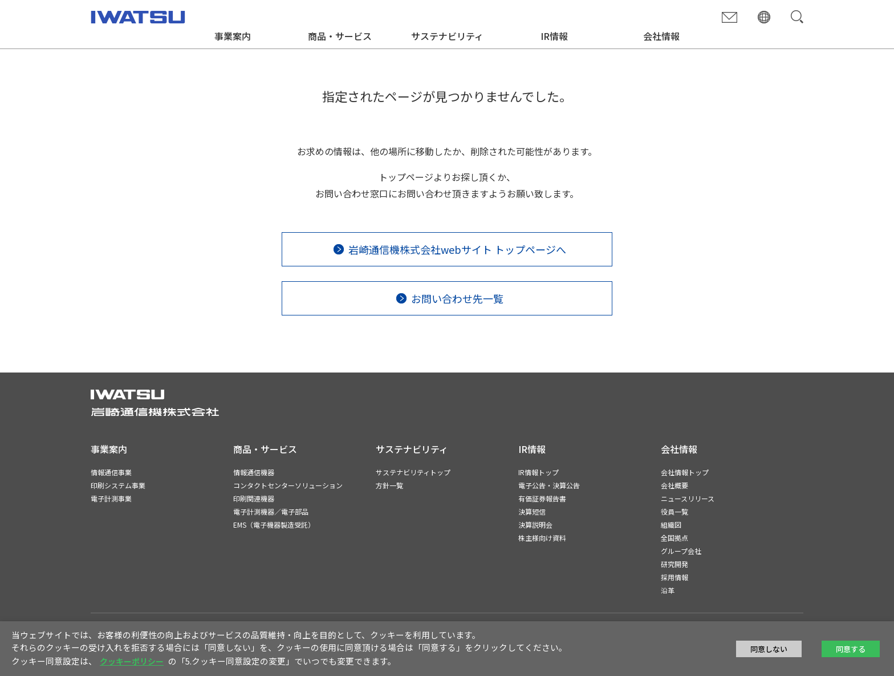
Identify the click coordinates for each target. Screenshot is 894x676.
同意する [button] (850, 648)
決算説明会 (535, 524)
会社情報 (661, 36)
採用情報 (674, 577)
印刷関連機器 (253, 498)
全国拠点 (674, 538)
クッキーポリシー (132, 661)
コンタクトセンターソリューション (288, 485)
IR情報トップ (538, 472)
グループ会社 (681, 551)
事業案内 (232, 36)
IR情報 (554, 36)
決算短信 (532, 511)
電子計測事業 (111, 498)
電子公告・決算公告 (549, 485)
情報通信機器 (253, 472)
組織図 (671, 524)
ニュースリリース (687, 498)
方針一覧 (389, 485)
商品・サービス (340, 36)
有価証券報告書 (542, 498)
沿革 (667, 590)
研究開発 (674, 564)
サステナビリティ (447, 36)
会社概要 (674, 485)
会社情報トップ (685, 472)
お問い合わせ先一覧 (457, 298)
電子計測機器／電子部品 (270, 511)
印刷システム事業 (118, 485)
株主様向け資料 (542, 538)
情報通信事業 (111, 472)
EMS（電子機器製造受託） (274, 524)
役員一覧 (674, 511)
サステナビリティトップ (413, 472)
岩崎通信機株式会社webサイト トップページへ (457, 249)
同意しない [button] (768, 648)
